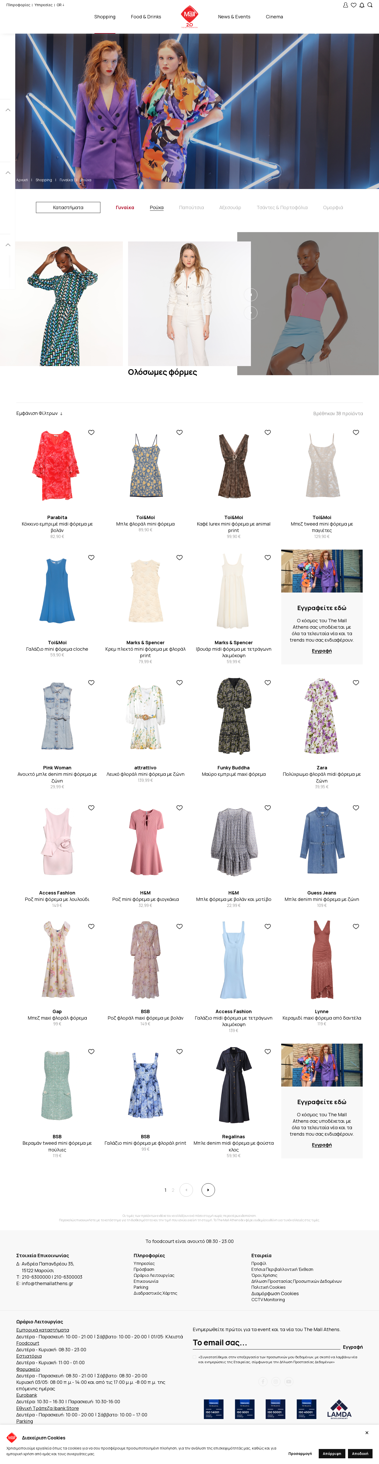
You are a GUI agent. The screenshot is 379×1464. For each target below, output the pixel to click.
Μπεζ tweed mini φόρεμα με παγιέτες (322, 527)
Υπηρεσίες (43, 4)
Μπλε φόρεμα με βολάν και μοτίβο (233, 899)
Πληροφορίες (18, 4)
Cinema (274, 16)
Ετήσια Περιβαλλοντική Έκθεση (286, 1272)
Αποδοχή (360, 1453)
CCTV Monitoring (270, 1304)
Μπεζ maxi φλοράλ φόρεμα (57, 1018)
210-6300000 (36, 1278)
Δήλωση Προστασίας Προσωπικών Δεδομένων (301, 1285)
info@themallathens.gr (47, 1285)
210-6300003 (68, 1278)
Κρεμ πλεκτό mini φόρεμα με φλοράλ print (145, 652)
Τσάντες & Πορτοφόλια (282, 207)
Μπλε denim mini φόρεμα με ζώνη (322, 899)
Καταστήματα (68, 207)
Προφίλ (259, 1265)
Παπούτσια (191, 207)
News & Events (234, 16)
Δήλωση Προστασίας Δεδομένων (306, 1366)
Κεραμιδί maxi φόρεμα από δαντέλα (322, 1018)
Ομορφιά (333, 207)
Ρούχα (86, 179)
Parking (142, 1291)
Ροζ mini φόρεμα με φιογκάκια (145, 899)
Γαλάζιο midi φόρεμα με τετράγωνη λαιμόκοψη (233, 1021)
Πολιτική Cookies (270, 1291)
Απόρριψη (332, 1453)
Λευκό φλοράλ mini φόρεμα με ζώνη (145, 774)
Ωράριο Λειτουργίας (156, 1278)
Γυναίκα (66, 179)
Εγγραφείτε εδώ (321, 607)
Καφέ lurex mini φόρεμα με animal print (234, 527)
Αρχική (22, 179)
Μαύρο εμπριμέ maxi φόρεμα (234, 774)
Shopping (104, 16)
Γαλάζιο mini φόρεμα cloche (57, 649)
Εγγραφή (322, 651)
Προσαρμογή (300, 1453)
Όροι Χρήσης (266, 1278)
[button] (250, 294)
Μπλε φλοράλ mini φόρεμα (145, 524)
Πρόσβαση (145, 1272)
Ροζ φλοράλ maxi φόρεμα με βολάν (145, 1018)
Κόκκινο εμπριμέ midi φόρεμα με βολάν (57, 527)
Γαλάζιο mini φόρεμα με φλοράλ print (145, 1143)
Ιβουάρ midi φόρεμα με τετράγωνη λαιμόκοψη (233, 652)
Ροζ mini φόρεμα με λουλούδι (57, 899)
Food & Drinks (146, 16)
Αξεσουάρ (230, 207)
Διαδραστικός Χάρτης (158, 1298)
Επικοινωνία (147, 1285)
